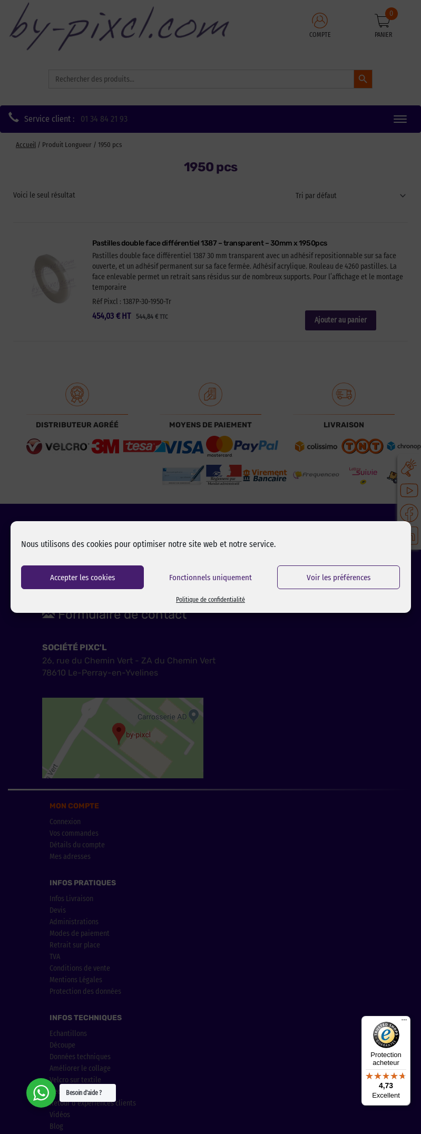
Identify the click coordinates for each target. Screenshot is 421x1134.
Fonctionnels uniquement (210, 577)
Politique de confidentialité (210, 599)
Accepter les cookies (82, 577)
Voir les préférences (338, 577)
